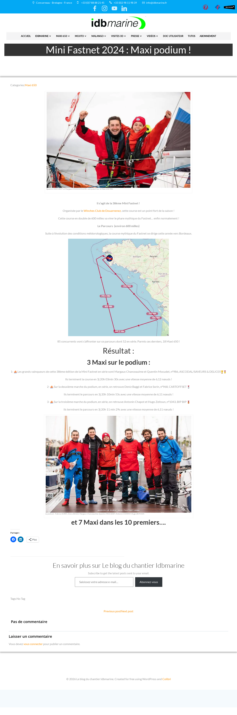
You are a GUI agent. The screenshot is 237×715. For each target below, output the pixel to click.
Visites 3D (119, 35)
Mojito (81, 35)
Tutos (191, 35)
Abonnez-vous (149, 588)
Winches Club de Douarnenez (102, 212)
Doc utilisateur (173, 35)
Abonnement (208, 35)
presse (136, 35)
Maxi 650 (63, 35)
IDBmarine (43, 35)
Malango (99, 35)
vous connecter (33, 650)
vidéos (153, 35)
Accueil (26, 35)
